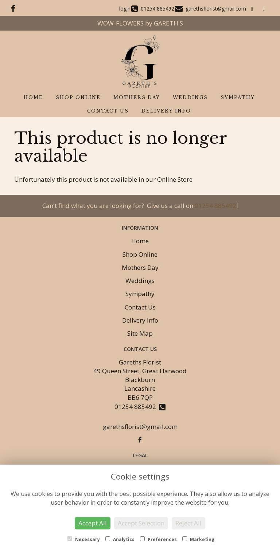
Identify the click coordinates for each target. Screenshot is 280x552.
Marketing (198, 539)
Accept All (92, 523)
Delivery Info (166, 111)
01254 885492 (215, 205)
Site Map (140, 333)
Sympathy (238, 97)
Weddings (190, 97)
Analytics (120, 539)
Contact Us (108, 111)
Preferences (158, 539)
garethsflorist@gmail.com (140, 426)
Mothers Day (136, 97)
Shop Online (78, 97)
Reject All (188, 523)
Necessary (83, 539)
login (125, 8)
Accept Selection (141, 523)
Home (33, 97)
